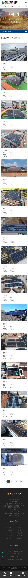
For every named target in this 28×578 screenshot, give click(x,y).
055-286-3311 (15, 556)
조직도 (19, 530)
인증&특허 (9, 530)
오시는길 (9, 533)
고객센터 (24, 6)
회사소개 (3, 6)
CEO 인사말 (9, 527)
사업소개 (10, 6)
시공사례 (17, 6)
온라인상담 (19, 536)
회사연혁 (20, 527)
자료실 (19, 538)
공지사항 (9, 538)
